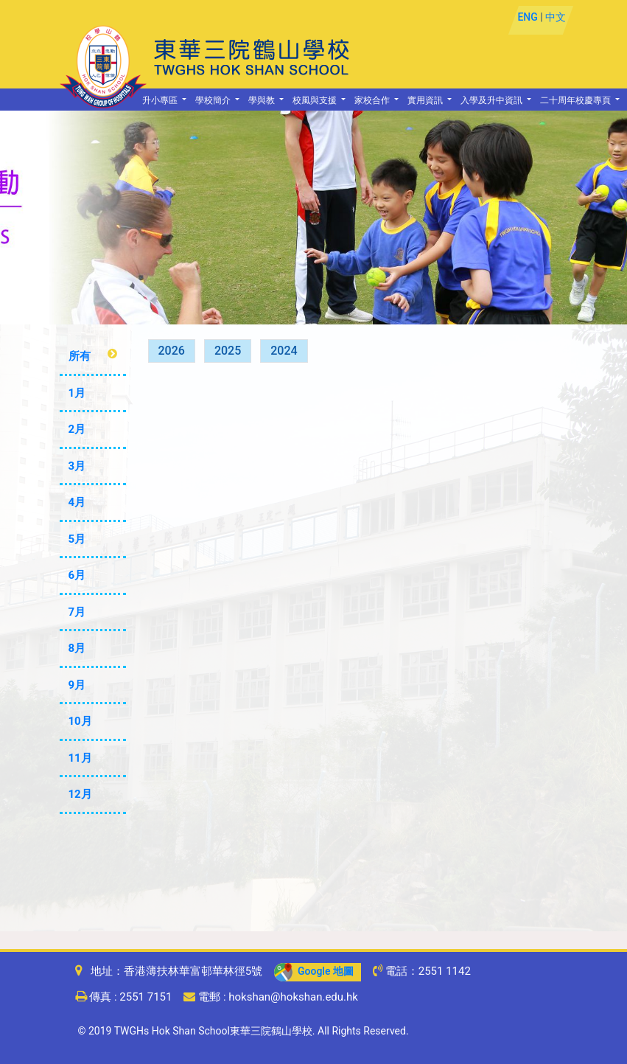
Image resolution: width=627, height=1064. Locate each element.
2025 (227, 351)
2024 (283, 351)
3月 (77, 466)
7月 (77, 612)
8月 (77, 648)
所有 (80, 356)
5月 (77, 539)
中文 (555, 17)
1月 (77, 393)
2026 (171, 351)
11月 (80, 758)
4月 (77, 502)
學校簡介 (214, 100)
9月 (77, 685)
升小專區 (161, 100)
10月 (80, 721)
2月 (77, 429)
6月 (77, 575)
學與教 (262, 100)
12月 (80, 794)
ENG (527, 17)
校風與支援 (316, 100)
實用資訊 (426, 100)
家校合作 (373, 100)
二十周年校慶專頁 (576, 100)
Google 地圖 (314, 971)
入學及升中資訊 (492, 100)
